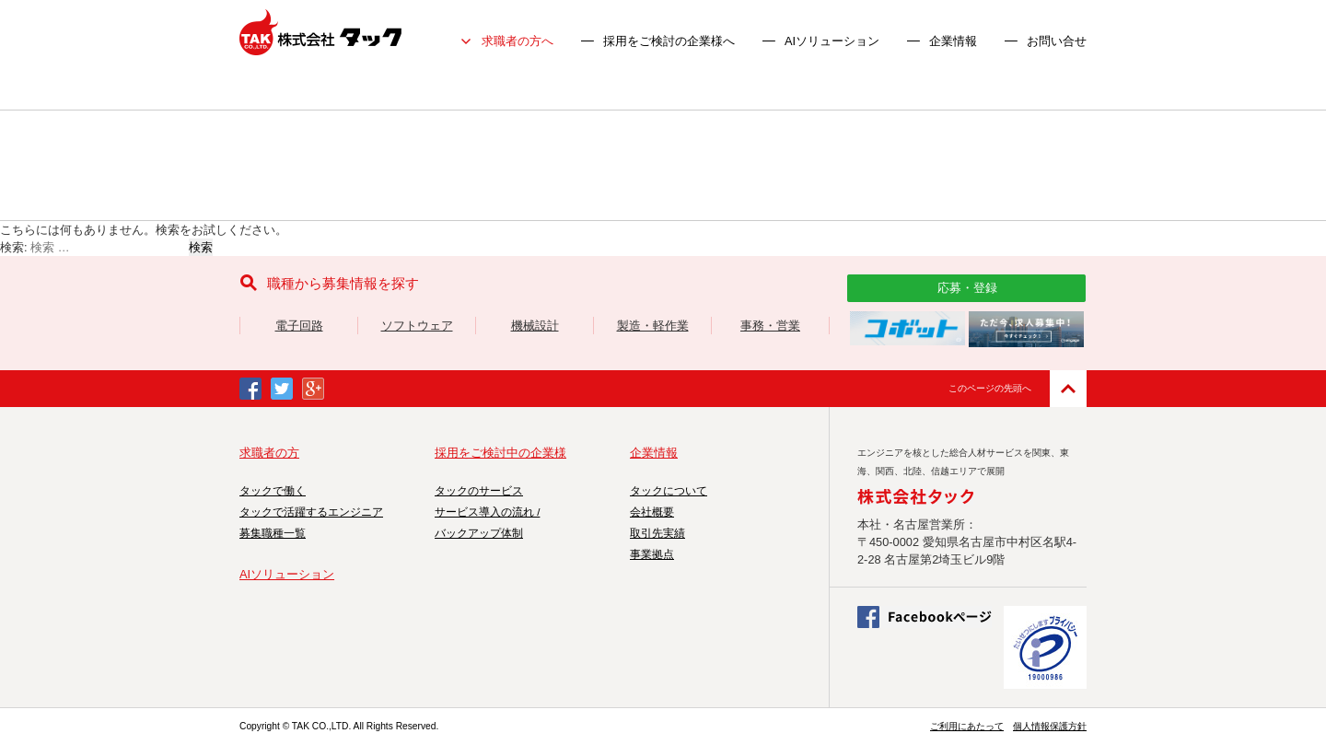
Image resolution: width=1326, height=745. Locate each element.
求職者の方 (269, 453)
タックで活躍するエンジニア (311, 512)
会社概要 (652, 512)
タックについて (668, 490)
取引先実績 (657, 533)
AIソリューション (832, 41)
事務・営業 (770, 325)
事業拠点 (652, 554)
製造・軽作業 (653, 325)
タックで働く (272, 490)
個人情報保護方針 (1050, 726)
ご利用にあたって (967, 726)
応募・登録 (967, 288)
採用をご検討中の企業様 (500, 453)
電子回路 (299, 325)
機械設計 (535, 325)
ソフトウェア (417, 325)
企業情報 (953, 41)
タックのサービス (479, 490)
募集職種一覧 (272, 533)
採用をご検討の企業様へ (669, 41)
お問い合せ (1057, 41)
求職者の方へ (517, 41)
